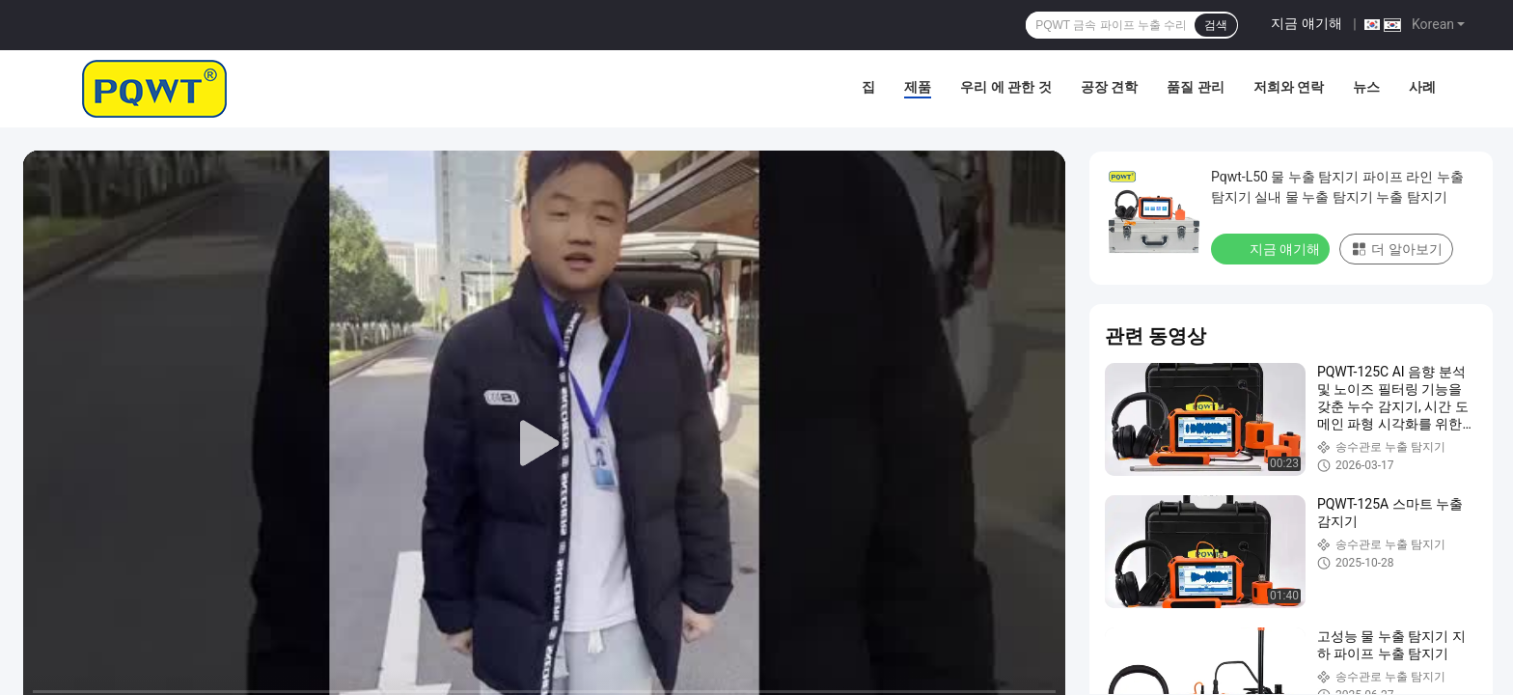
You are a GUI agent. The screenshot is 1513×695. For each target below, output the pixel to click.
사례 (1422, 87)
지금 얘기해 (1306, 23)
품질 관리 (1195, 87)
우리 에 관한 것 (1005, 87)
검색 (1215, 25)
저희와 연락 (1288, 87)
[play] (544, 444)
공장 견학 (1109, 87)
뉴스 (1366, 87)
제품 (917, 87)
